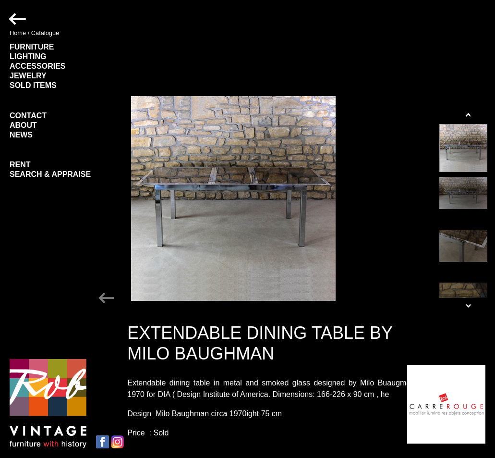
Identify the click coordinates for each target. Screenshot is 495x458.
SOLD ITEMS (33, 85)
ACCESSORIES (37, 66)
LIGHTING (28, 56)
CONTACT (28, 115)
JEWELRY (28, 76)
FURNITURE (32, 47)
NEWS (21, 135)
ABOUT (23, 125)
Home (18, 33)
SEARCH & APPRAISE (50, 174)
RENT (20, 165)
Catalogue (45, 33)
